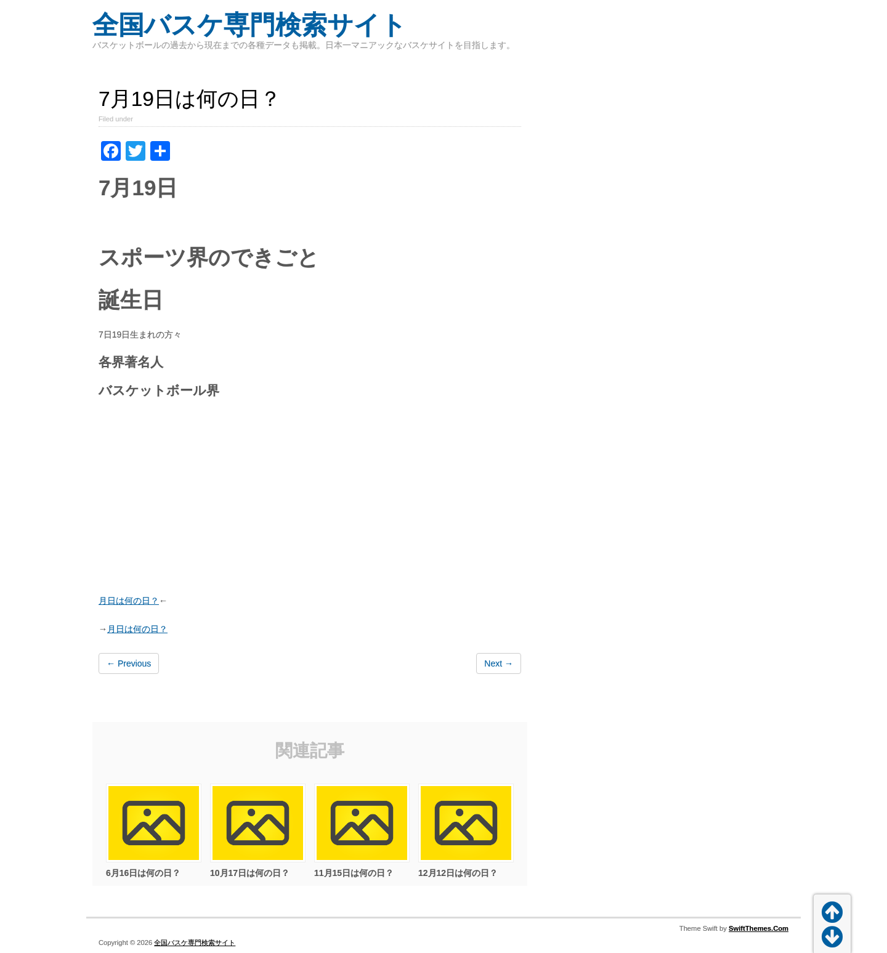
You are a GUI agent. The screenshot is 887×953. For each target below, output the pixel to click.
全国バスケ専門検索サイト (249, 24)
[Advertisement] (310, 498)
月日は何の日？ (129, 601)
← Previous (129, 663)
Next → (498, 663)
